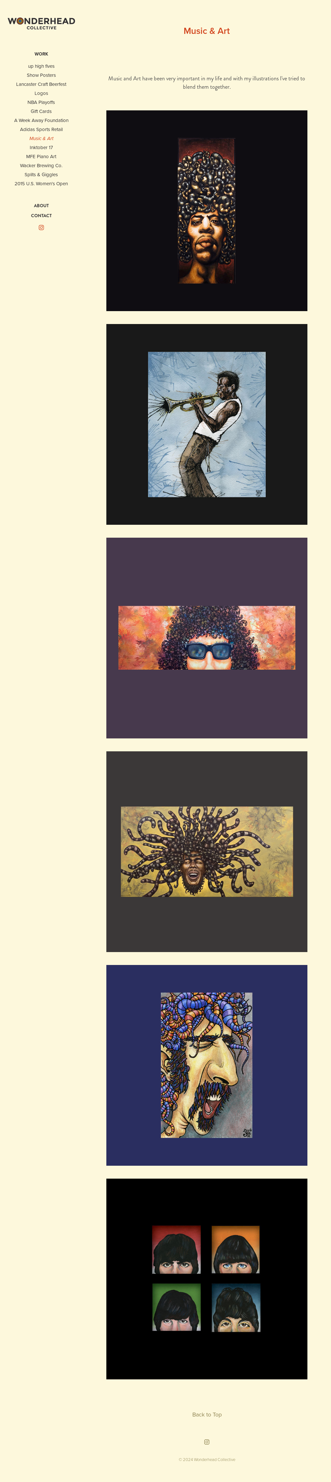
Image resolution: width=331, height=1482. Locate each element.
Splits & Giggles (41, 174)
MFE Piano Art (41, 156)
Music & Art (41, 139)
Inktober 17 (41, 147)
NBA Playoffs (41, 102)
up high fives (41, 66)
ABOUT (41, 205)
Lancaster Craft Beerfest (41, 84)
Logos (41, 93)
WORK (41, 54)
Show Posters (41, 75)
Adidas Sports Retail (41, 129)
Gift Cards (41, 111)
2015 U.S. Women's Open (41, 183)
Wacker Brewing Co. (41, 165)
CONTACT (41, 215)
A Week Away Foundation (41, 120)
